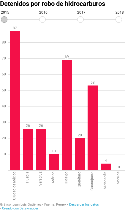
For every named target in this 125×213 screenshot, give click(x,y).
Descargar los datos (84, 204)
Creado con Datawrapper (20, 208)
